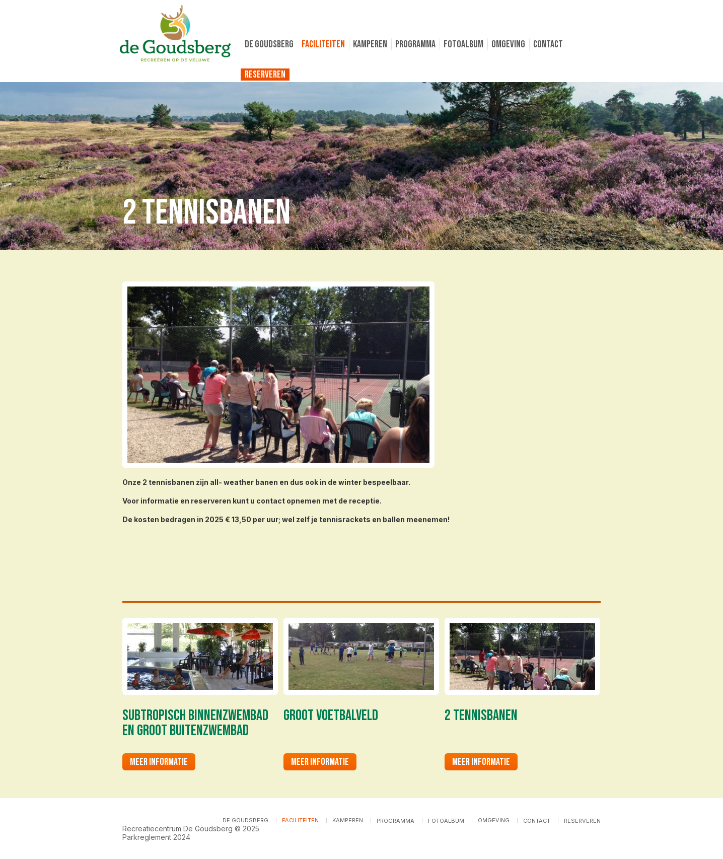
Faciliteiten (323, 44)
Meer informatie (159, 762)
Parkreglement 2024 (156, 837)
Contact (548, 44)
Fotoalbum (463, 44)
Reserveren (265, 74)
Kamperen (370, 44)
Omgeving (508, 44)
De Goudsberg (269, 44)
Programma (415, 44)
